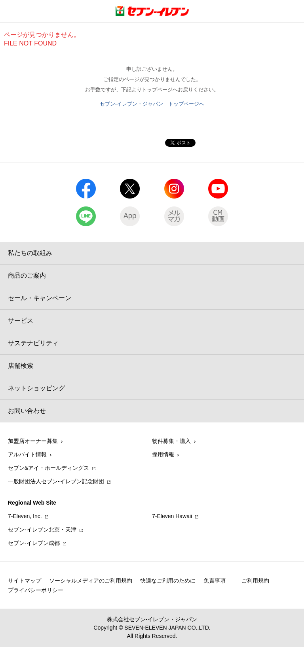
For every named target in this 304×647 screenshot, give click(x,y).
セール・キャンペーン (39, 298)
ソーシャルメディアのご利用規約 (90, 580)
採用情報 (163, 454)
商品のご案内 (27, 275)
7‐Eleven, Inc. (25, 516)
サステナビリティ (33, 343)
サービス (20, 320)
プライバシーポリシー (35, 590)
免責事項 (214, 580)
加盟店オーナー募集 (33, 441)
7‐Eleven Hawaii (172, 516)
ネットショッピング (36, 388)
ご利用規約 (255, 580)
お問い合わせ (27, 410)
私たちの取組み (30, 253)
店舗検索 (20, 365)
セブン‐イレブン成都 (34, 543)
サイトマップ (24, 580)
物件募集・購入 (171, 441)
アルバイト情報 (27, 454)
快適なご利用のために (168, 580)
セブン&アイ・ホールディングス (48, 468)
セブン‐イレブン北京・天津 (42, 529)
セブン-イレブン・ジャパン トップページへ (152, 104)
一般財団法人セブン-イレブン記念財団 (56, 481)
